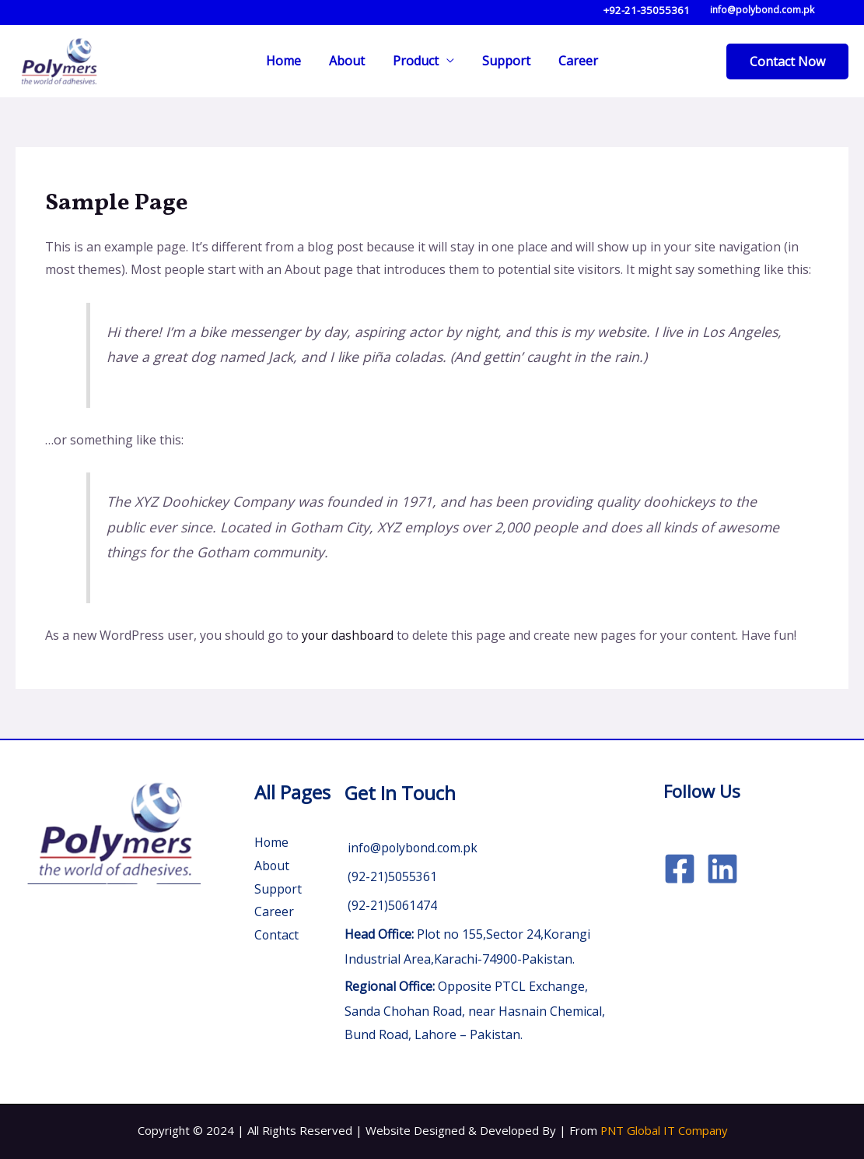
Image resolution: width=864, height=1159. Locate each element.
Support (503, 60)
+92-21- (621, 10)
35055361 (665, 10)
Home (289, 60)
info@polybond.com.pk (759, 9)
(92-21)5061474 (391, 905)
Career (572, 60)
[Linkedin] (722, 868)
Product (416, 60)
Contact (276, 934)
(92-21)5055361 (391, 876)
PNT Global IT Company (664, 1130)
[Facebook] (679, 868)
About (350, 60)
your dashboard (348, 635)
